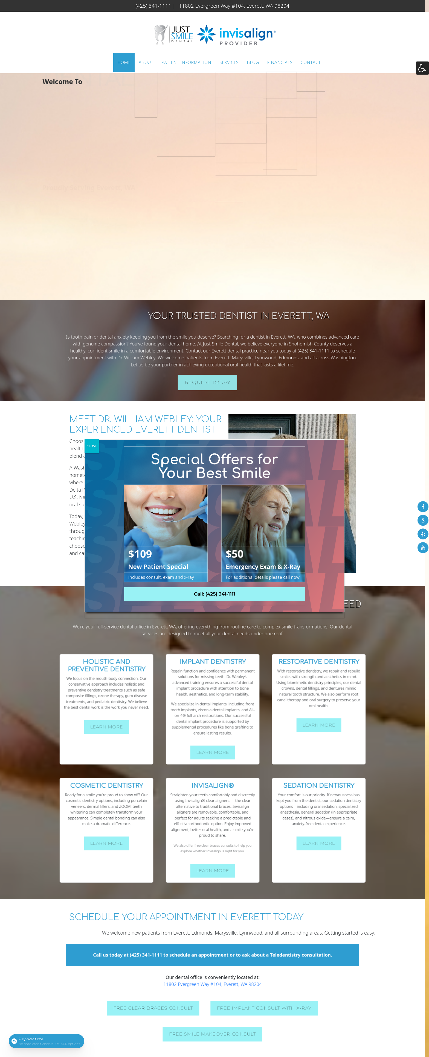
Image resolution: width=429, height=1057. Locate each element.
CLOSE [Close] (92, 446)
